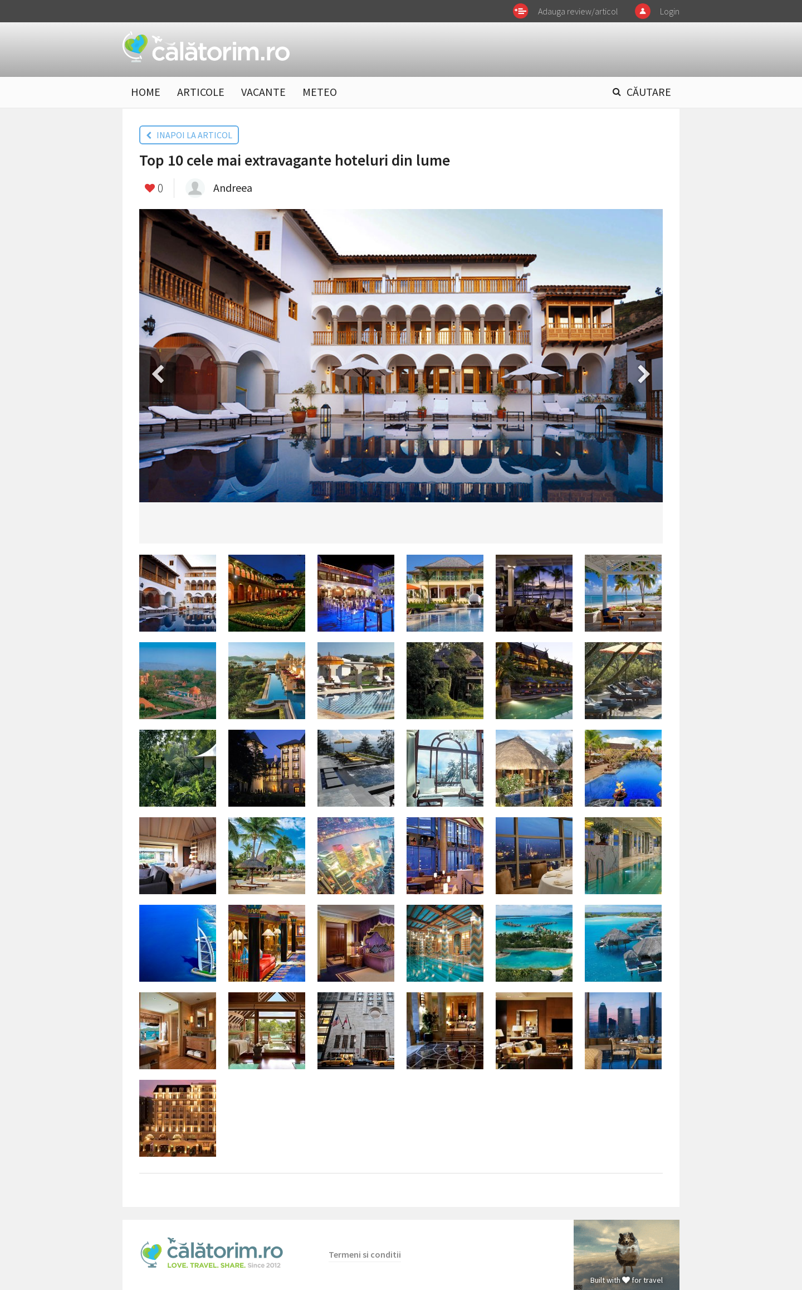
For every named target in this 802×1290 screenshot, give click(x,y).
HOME (145, 92)
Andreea (232, 188)
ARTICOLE (200, 92)
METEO (319, 92)
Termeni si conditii (365, 1254)
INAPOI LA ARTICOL (189, 134)
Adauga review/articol (578, 11)
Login (669, 11)
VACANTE (263, 92)
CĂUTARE (649, 92)
